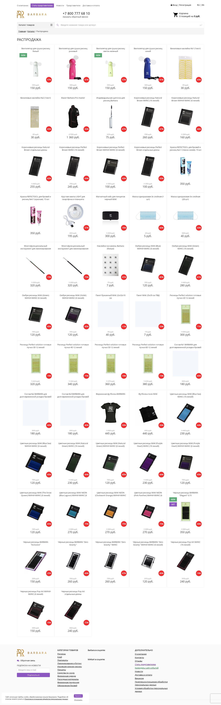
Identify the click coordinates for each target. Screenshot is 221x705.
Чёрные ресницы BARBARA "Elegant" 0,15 (185, 494)
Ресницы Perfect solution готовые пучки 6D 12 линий (148, 346)
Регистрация (185, 5)
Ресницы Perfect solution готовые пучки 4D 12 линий (73, 346)
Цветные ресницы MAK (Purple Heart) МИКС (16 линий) (148, 444)
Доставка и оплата (91, 5)
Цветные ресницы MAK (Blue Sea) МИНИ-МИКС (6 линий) (35, 444)
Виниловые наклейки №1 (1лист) (185, 48)
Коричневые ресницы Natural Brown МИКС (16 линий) (148, 99)
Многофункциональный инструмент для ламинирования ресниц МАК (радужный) (35, 249)
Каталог (31, 31)
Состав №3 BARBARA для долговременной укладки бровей (73, 395)
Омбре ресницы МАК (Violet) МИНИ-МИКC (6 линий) (73, 296)
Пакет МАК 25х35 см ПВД (148, 295)
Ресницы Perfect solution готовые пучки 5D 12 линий (110, 346)
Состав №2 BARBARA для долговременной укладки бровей (35, 395)
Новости (60, 5)
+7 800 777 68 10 (76, 13)
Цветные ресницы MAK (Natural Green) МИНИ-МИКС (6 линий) (110, 444)
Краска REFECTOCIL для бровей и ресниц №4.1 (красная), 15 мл (35, 198)
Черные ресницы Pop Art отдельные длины (73, 592)
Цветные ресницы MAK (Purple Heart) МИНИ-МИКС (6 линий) (185, 444)
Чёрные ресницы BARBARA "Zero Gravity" (73, 543)
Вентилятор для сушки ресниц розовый (73, 50)
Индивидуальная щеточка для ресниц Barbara (110, 99)
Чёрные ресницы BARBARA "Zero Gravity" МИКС (110, 543)
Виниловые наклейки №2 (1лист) (35, 97)
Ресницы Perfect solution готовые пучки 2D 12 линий (185, 296)
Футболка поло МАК (148, 394)
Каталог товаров (35, 25)
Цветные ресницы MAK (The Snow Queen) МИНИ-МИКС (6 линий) (35, 494)
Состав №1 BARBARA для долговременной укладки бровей (185, 346)
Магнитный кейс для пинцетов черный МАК (110, 198)
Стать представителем (42, 5)
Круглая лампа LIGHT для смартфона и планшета (73, 198)
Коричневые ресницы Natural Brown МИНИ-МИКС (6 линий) (185, 99)
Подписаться (33, 675)
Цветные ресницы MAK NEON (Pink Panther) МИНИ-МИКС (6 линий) (148, 495)
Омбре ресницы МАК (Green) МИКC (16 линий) (185, 247)
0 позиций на (189, 15)
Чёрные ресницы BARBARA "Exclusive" (35, 543)
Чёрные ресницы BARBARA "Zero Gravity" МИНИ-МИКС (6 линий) (148, 543)
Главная (22, 31)
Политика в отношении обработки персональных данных (46, 699)
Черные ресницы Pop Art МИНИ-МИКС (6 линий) (35, 592)
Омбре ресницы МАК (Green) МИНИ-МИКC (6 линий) (35, 296)
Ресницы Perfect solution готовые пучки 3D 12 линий (35, 346)
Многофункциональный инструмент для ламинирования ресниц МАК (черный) (73, 249)
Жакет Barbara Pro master (73, 97)
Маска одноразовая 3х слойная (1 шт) (148, 198)
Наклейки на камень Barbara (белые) (110, 247)
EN (203, 5)
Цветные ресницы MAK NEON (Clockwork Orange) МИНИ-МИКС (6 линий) (110, 495)
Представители (73, 5)
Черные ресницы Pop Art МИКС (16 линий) (185, 543)
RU (198, 5)
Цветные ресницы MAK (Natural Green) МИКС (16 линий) (73, 444)
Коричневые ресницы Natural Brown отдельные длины (36, 148)
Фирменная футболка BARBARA (110, 394)
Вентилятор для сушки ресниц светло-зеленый (110, 50)
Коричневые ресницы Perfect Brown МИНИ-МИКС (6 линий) (111, 148)
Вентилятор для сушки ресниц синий (148, 50)
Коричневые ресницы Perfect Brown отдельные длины (148, 148)
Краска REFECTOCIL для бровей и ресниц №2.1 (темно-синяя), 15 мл (185, 148)
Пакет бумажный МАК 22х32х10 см (110, 296)
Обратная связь (26, 660)
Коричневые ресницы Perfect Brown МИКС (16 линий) (73, 148)
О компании (22, 5)
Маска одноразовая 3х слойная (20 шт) (185, 198)
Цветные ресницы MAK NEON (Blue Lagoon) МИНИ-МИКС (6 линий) (73, 495)
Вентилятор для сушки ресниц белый (35, 50)
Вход (175, 5)
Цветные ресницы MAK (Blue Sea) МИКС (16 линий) (185, 395)
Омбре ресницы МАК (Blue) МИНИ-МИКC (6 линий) (148, 247)
